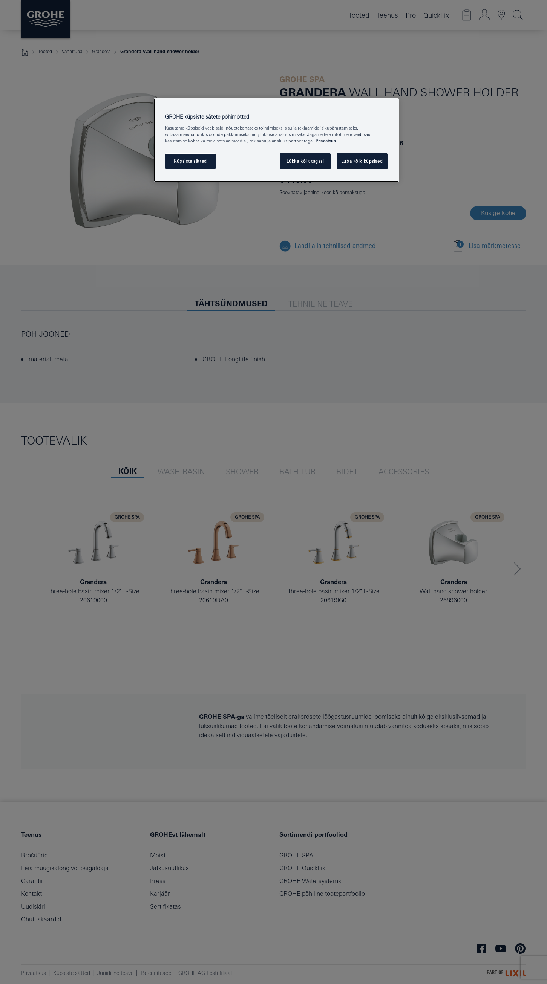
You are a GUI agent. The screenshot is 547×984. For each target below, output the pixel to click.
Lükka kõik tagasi (305, 161)
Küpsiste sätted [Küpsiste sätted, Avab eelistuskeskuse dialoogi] (190, 161)
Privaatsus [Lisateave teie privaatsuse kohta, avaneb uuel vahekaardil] (326, 140)
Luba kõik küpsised (362, 161)
